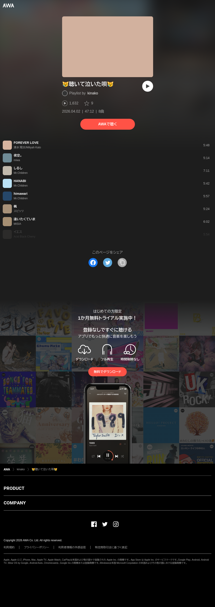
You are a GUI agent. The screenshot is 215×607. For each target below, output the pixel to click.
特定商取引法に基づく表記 (111, 547)
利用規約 (9, 547)
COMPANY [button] (15, 503)
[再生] (147, 86)
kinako (93, 93)
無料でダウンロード (107, 372)
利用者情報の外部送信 (72, 547)
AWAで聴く (107, 124)
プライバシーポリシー (36, 547)
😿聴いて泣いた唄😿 (44, 469)
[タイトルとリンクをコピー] (122, 262)
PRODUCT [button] (14, 488)
